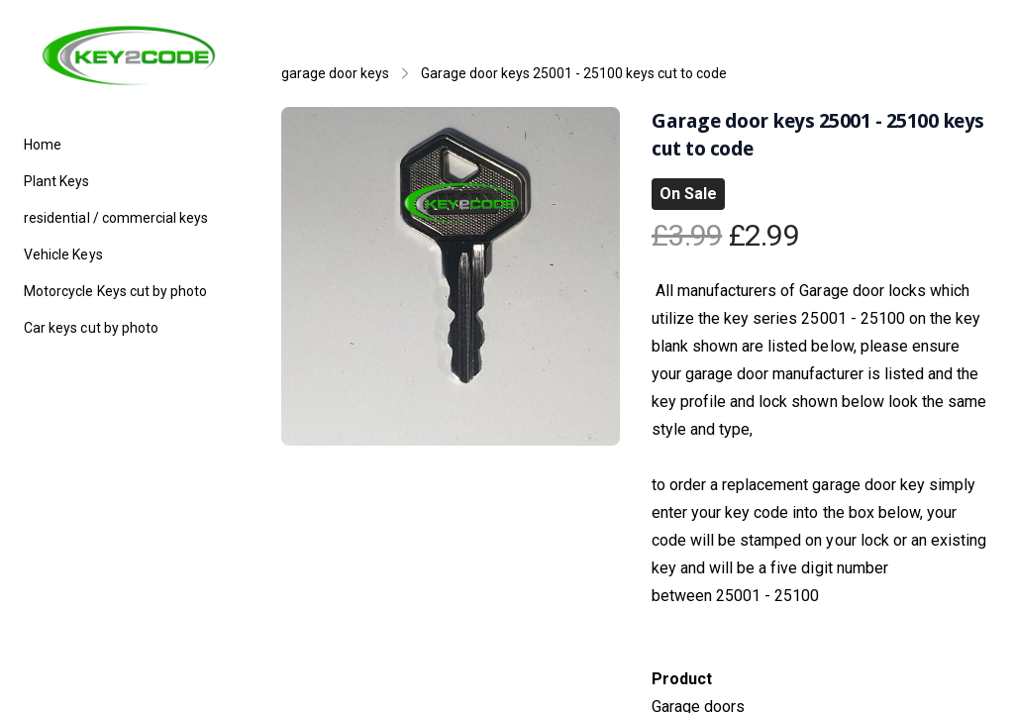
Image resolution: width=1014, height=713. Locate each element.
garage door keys (335, 73)
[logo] (129, 55)
